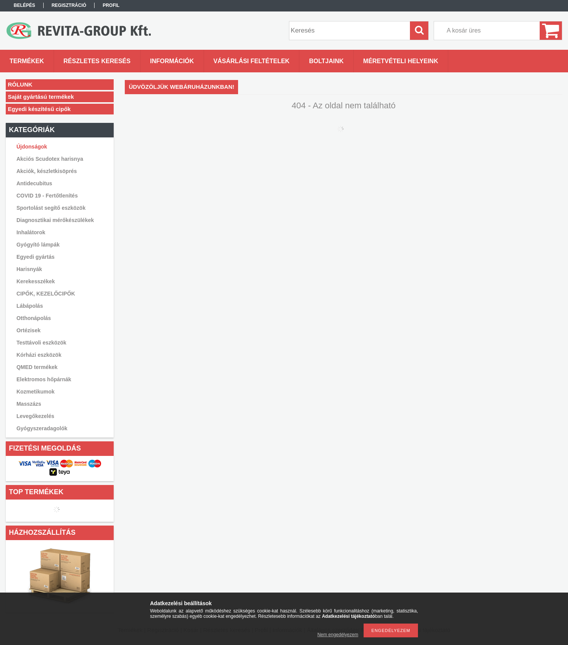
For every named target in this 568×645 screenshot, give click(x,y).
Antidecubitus (34, 183)
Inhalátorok (30, 232)
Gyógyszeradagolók (41, 428)
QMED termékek (36, 367)
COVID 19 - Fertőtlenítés (47, 196)
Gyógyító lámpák (38, 245)
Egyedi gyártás (35, 257)
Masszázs (28, 404)
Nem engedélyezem (337, 634)
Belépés (24, 5)
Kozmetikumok (35, 392)
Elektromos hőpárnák (43, 379)
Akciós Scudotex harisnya (49, 159)
